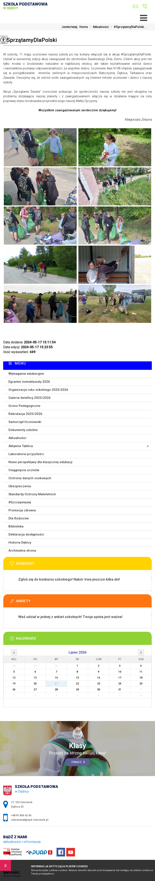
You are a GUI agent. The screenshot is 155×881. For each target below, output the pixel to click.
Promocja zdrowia (22, 510)
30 (98, 689)
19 (13, 683)
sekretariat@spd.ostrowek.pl (135, 6)
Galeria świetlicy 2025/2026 (29, 398)
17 (119, 677)
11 (141, 671)
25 (141, 683)
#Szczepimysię (19, 502)
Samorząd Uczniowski (24, 422)
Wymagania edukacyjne (26, 374)
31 (119, 689)
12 (13, 677)
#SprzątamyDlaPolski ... (128, 26)
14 (56, 677)
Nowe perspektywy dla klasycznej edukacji (40, 462)
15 (77, 677)
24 (119, 683)
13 (35, 677)
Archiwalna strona (22, 550)
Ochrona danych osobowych (29, 478)
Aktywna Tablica (20, 446)
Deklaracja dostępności (26, 534)
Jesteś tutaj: (70, 26)
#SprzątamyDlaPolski (30, 40)
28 (56, 689)
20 (35, 683)
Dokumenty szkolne (23, 430)
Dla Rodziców (18, 518)
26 (13, 689)
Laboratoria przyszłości (26, 454)
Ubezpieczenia (19, 486)
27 (35, 689)
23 (98, 683)
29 (77, 689)
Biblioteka (16, 526)
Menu (20, 363)
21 (56, 683)
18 (141, 677)
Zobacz (78, 762)
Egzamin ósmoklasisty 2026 (29, 382)
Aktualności (98, 26)
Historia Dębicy (19, 542)
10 (119, 671)
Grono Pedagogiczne (24, 406)
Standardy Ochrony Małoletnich (32, 494)
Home (83, 26)
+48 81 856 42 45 (144, 6)
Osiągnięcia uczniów (23, 470)
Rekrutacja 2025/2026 (25, 414)
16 (98, 677)
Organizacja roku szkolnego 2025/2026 (38, 390)
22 (77, 683)
